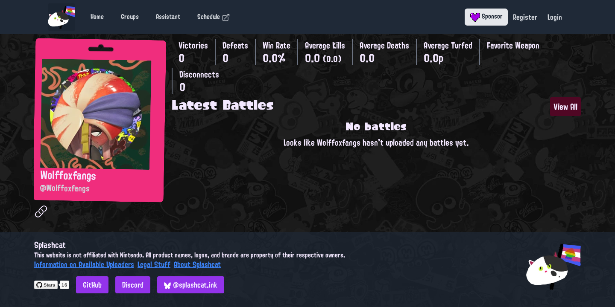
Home (97, 17)
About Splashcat (197, 264)
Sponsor (486, 16)
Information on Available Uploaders (84, 264)
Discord (133, 285)
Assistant (168, 17)
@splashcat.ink (190, 285)
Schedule (213, 17)
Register (525, 17)
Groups (130, 17)
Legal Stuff (154, 264)
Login (555, 17)
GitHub (92, 285)
